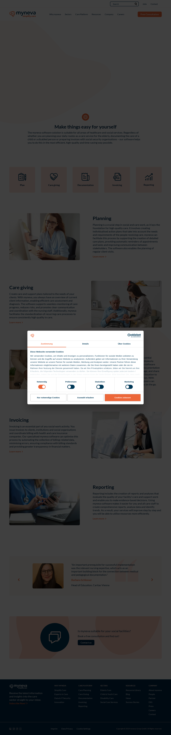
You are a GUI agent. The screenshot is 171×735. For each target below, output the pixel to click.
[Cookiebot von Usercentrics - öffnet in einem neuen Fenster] (129, 335)
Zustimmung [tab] (47, 344)
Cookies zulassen (123, 397)
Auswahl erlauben (85, 397)
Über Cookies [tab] (124, 344)
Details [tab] (85, 344)
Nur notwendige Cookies (48, 397)
